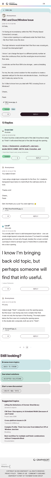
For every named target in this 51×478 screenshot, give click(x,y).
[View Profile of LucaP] (7, 226)
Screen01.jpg (9, 329)
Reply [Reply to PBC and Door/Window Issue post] (35, 114)
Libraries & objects (11, 407)
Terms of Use (22, 473)
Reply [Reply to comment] (38, 158)
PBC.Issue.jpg (10, 102)
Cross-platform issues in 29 (15, 420)
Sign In (48, 4)
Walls (13, 109)
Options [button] (48, 9)
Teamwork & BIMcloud (12, 423)
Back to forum (10, 367)
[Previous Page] (20, 347)
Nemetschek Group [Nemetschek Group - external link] (35, 476)
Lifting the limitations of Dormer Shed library (22, 405)
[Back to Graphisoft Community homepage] (12, 3)
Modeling (8, 432)
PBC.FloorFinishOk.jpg (13, 209)
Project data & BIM (10, 416)
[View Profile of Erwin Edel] (9, 130)
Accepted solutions (12, 379)
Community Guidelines (36, 473)
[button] (4, 114)
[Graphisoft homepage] (41, 460)
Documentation (9, 441)
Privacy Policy (10, 473)
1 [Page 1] (23, 347)
